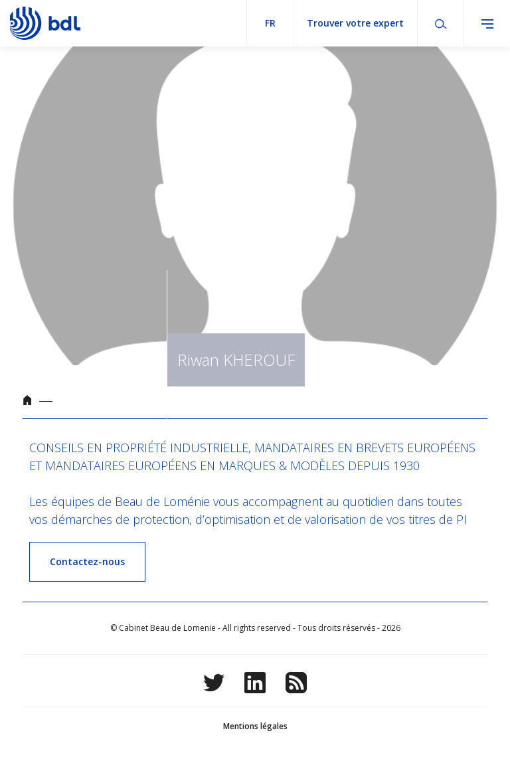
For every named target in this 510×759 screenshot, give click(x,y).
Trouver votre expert (355, 23)
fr (270, 23)
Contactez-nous (87, 561)
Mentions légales (255, 726)
